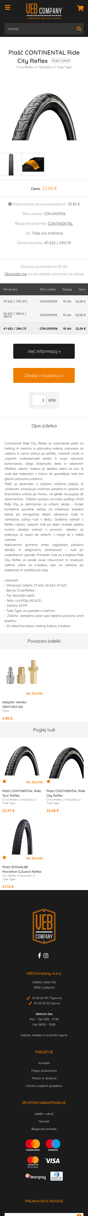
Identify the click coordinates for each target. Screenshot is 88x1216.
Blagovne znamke (44, 1129)
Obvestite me (16, 274)
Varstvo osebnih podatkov (44, 1086)
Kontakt (44, 1063)
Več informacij (42, 351)
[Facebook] (40, 956)
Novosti (44, 1121)
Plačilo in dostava (44, 1078)
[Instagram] (47, 956)
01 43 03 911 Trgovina (47, 998)
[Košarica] (79, 8)
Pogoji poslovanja (44, 1070)
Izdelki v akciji (44, 1113)
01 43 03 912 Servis (47, 1003)
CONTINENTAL (60, 223)
